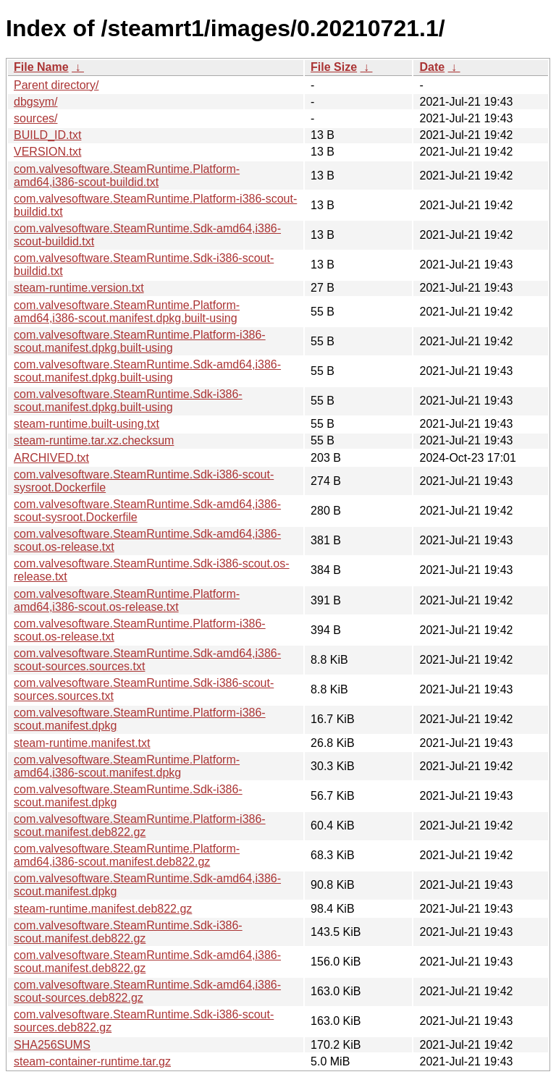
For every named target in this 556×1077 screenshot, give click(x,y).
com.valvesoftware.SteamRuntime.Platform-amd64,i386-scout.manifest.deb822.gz (127, 855)
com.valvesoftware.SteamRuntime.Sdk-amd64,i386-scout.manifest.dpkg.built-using (147, 371)
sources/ (35, 118)
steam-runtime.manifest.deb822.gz (103, 909)
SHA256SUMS (52, 1045)
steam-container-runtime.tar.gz (92, 1061)
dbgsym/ (35, 102)
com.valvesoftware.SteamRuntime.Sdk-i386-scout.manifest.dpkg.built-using (128, 400)
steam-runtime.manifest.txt (82, 743)
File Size (334, 67)
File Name (41, 67)
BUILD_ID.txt (47, 135)
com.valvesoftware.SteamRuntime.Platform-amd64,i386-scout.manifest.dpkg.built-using (127, 311)
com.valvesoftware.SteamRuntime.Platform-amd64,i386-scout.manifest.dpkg (127, 766)
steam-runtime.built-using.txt (86, 424)
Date (432, 67)
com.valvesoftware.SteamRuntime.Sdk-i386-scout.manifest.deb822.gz (128, 932)
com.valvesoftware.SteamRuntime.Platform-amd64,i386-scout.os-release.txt (127, 600)
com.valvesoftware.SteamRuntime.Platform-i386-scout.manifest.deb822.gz (140, 825)
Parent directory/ (56, 85)
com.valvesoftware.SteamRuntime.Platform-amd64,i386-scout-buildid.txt (127, 175)
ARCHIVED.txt (51, 458)
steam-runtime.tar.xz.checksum (94, 440)
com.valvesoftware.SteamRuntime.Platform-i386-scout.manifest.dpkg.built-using (140, 341)
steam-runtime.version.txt (79, 288)
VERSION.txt (47, 151)
